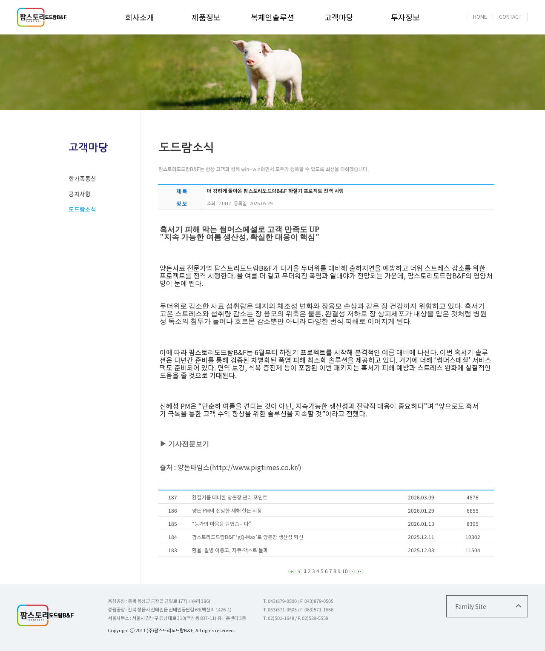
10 (345, 570)
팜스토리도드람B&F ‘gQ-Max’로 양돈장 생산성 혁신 (247, 536)
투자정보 (405, 17)
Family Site (470, 606)
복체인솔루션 (272, 17)
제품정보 (206, 17)
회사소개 (139, 17)
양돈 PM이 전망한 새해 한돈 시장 (227, 510)
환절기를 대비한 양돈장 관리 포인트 (229, 497)
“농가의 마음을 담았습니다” (221, 523)
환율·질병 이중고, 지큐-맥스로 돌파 (230, 549)
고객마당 (338, 17)
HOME (480, 16)
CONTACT (510, 16)
